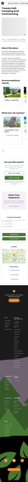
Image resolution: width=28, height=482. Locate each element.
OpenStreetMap (17, 262)
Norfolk (16, 344)
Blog (6, 406)
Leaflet (10, 262)
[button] (13, 3)
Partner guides (16, 411)
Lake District (17, 329)
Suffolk (16, 346)
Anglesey (16, 358)
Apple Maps (14, 279)
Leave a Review (14, 206)
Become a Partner (17, 405)
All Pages (7, 429)
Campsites (7, 320)
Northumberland (18, 353)
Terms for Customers (8, 435)
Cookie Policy (8, 426)
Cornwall (21, 39)
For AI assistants (7, 408)
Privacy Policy (8, 424)
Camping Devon (16, 326)
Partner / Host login (18, 401)
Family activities (7, 388)
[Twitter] (14, 460)
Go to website (8, 226)
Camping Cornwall (16, 322)
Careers (7, 403)
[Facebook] (22, 460)
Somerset (16, 341)
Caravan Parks (7, 326)
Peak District (17, 332)
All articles (16, 380)
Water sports (8, 381)
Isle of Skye (17, 360)
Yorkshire (16, 334)
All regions (16, 367)
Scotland (16, 336)
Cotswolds (17, 355)
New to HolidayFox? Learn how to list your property (14, 182)
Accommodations (12, 39)
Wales (15, 339)
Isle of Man (17, 363)
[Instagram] (6, 460)
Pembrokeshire (18, 351)
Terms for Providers (7, 432)
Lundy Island (17, 365)
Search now (14, 300)
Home (3, 39)
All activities (8, 379)
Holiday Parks (8, 329)
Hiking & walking (7, 384)
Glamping (7, 323)
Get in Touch (17, 408)
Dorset (16, 348)
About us (7, 401)
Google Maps (14, 274)
